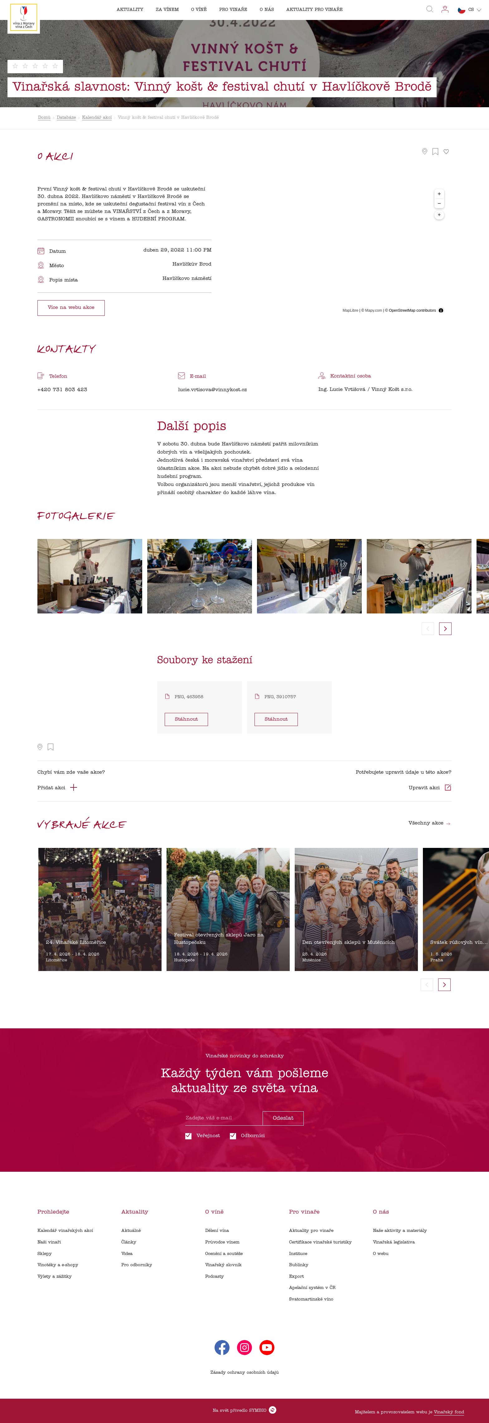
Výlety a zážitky (54, 1277)
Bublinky (298, 1265)
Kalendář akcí (97, 118)
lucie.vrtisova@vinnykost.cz (212, 389)
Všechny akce (430, 823)
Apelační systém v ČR (312, 1288)
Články (128, 1242)
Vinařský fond (449, 1412)
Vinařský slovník (223, 1265)
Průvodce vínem (222, 1242)
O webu (381, 1254)
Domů (44, 118)
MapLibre (350, 310)
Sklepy (44, 1254)
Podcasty (214, 1277)
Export (296, 1277)
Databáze (66, 118)
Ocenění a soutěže (224, 1254)
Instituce (298, 1254)
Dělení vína (217, 1231)
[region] (338, 251)
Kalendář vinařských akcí (65, 1231)
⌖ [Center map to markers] (439, 215)
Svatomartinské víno (311, 1299)
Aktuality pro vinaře (311, 1231)
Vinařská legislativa (394, 1242)
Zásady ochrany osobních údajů (245, 1373)
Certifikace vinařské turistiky (320, 1242)
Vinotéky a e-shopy (57, 1265)
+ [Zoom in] (439, 194)
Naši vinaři (49, 1242)
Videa (127, 1254)
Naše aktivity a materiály (400, 1231)
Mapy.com (373, 310)
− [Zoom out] (439, 203)
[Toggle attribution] (441, 310)
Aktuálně (131, 1231)
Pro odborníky (136, 1265)
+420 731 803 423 (62, 389)
